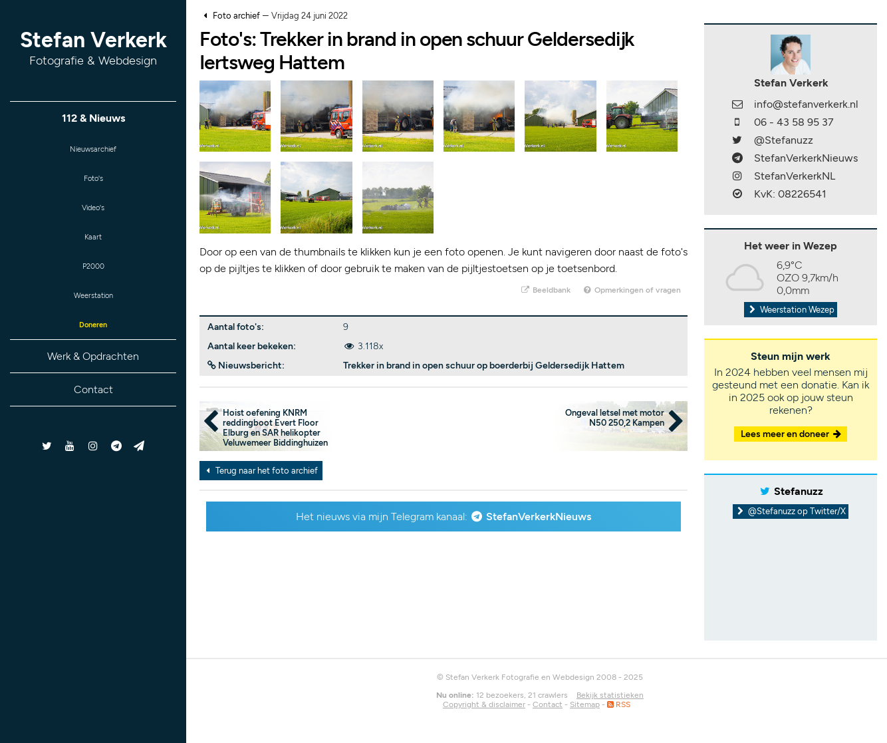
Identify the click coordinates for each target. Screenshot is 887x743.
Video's (93, 216)
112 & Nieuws (93, 118)
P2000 (93, 281)
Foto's (93, 183)
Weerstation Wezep (790, 310)
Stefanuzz (798, 491)
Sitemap (585, 704)
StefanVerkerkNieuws (538, 516)
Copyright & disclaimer (484, 704)
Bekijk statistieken (610, 695)
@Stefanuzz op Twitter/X (790, 511)
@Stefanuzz (783, 140)
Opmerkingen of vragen (631, 290)
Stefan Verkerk (93, 47)
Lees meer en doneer (792, 434)
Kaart (93, 248)
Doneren (93, 346)
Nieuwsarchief (93, 150)
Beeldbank (545, 290)
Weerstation (93, 313)
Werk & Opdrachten (93, 379)
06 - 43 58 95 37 (794, 122)
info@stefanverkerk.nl (806, 104)
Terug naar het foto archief (260, 471)
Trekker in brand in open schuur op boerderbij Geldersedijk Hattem (483, 365)
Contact (93, 412)
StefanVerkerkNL (794, 176)
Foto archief (236, 16)
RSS (618, 704)
